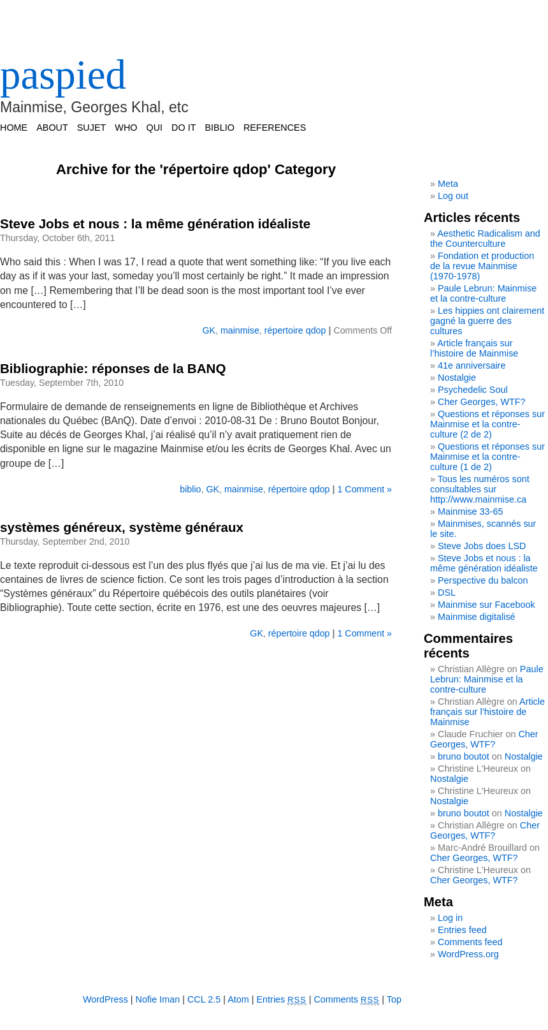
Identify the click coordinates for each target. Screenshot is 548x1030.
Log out (453, 196)
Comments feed (470, 942)
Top (394, 999)
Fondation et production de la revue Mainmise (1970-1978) (482, 266)
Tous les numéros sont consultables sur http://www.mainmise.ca (480, 489)
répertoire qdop (295, 330)
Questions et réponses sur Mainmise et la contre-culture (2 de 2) (487, 424)
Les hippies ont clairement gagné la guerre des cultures (487, 320)
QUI (155, 127)
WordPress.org (468, 954)
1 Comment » (364, 489)
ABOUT (52, 127)
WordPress (105, 999)
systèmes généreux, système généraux (121, 527)
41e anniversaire (471, 365)
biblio (190, 489)
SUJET (91, 127)
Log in (450, 918)
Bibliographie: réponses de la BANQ (113, 368)
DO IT (183, 127)
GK (208, 330)
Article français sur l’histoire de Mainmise (474, 348)
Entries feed (462, 930)
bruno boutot (463, 756)
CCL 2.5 (203, 999)
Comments (346, 999)
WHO (126, 127)
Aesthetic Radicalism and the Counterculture (485, 238)
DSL (447, 592)
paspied (63, 75)
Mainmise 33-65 (470, 511)
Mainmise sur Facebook (486, 605)
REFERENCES (274, 127)
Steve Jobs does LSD (482, 546)
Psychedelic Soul (473, 390)
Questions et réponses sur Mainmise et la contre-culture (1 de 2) (487, 456)
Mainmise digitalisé (477, 617)
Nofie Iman (158, 999)
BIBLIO (219, 127)
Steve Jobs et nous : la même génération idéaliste (155, 223)
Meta (448, 184)
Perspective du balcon (483, 580)
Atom (238, 999)
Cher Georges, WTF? (482, 402)
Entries (281, 999)
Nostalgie (457, 377)
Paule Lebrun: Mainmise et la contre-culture (483, 293)
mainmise (239, 330)
